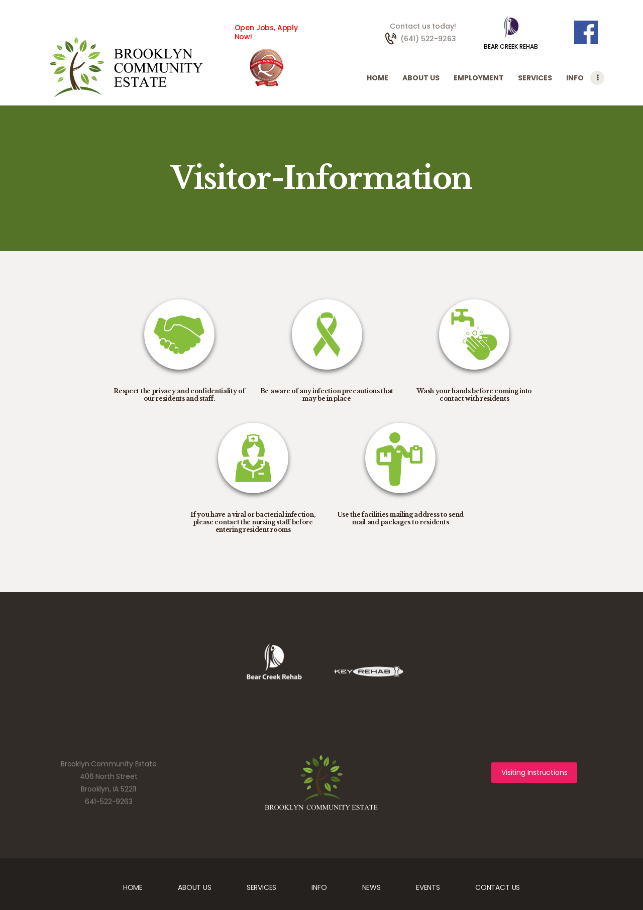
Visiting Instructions (534, 772)
